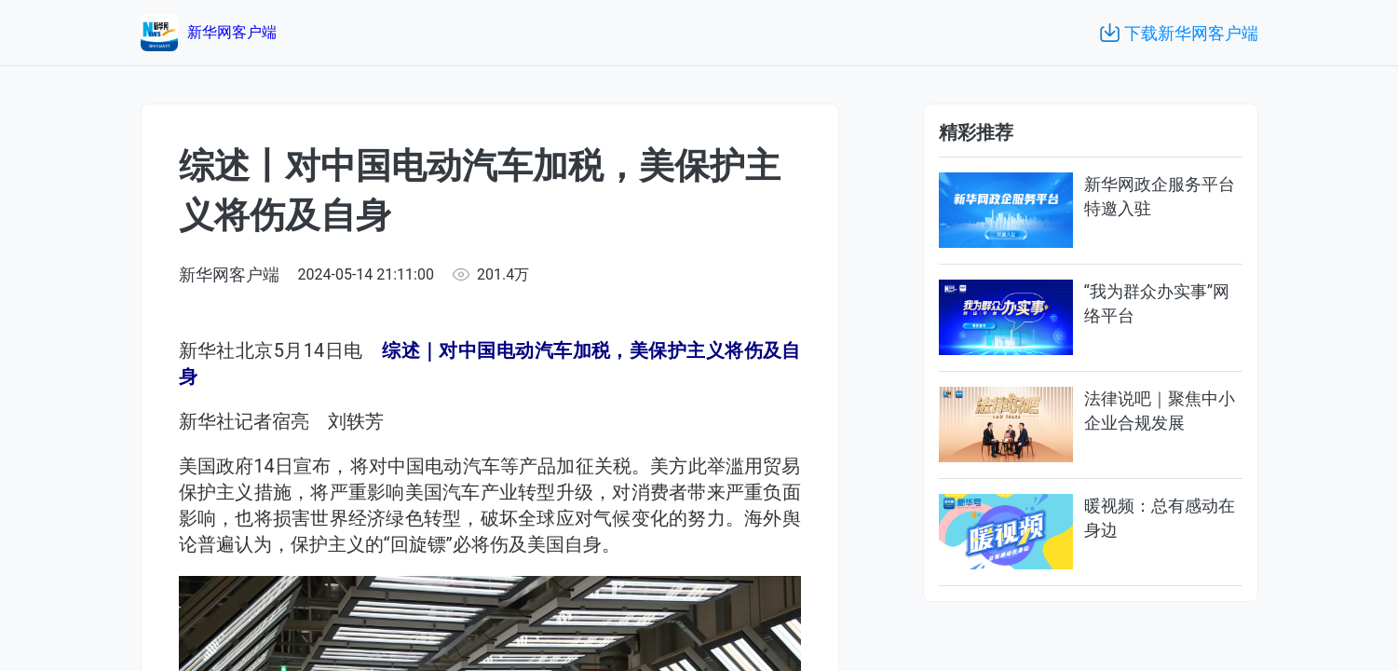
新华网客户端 (229, 274)
